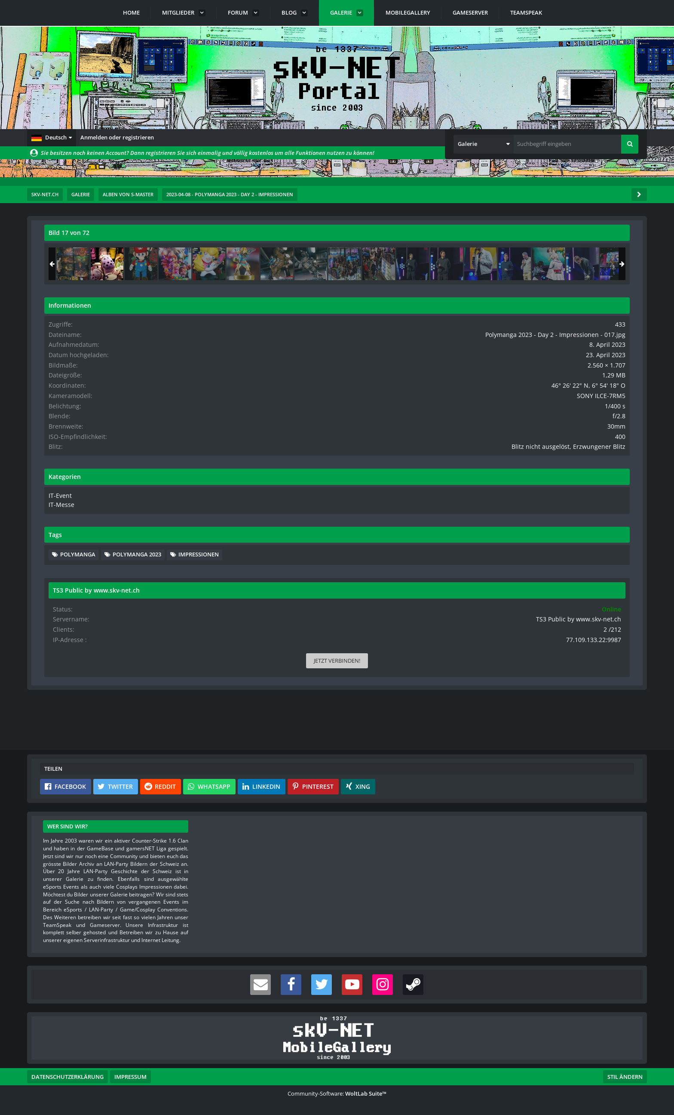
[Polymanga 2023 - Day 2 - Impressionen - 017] (576, 263)
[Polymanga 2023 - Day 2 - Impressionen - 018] (610, 263)
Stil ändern (625, 1077)
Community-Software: (337, 1093)
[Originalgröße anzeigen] (465, 238)
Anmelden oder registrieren (117, 137)
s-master (93, 252)
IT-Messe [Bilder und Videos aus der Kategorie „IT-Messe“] (529, 524)
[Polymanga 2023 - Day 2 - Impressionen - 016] (542, 263)
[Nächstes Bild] (466, 417)
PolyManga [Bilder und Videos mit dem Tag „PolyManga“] (547, 574)
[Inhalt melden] (468, 590)
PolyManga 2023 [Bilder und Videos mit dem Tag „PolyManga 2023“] (554, 586)
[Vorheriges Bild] (52, 417)
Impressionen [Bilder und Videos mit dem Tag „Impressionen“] (550, 600)
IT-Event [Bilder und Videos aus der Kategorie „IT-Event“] (528, 516)
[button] (51, 137)
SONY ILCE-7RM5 (608, 410)
